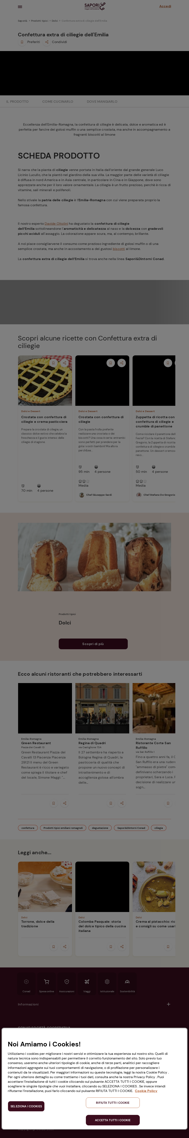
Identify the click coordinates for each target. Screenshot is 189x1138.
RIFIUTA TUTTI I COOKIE (112, 1103)
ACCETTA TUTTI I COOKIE (112, 1120)
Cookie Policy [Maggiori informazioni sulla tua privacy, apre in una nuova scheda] (146, 1091)
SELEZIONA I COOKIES (26, 1106)
